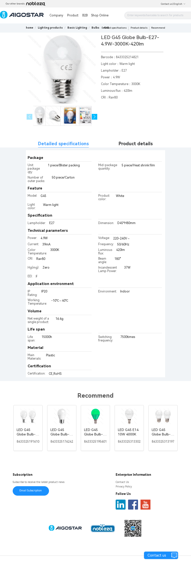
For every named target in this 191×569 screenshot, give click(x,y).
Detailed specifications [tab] (63, 143)
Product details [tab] (136, 143)
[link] (50, 27)
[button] (94, 117)
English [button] (180, 4)
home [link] (29, 27)
